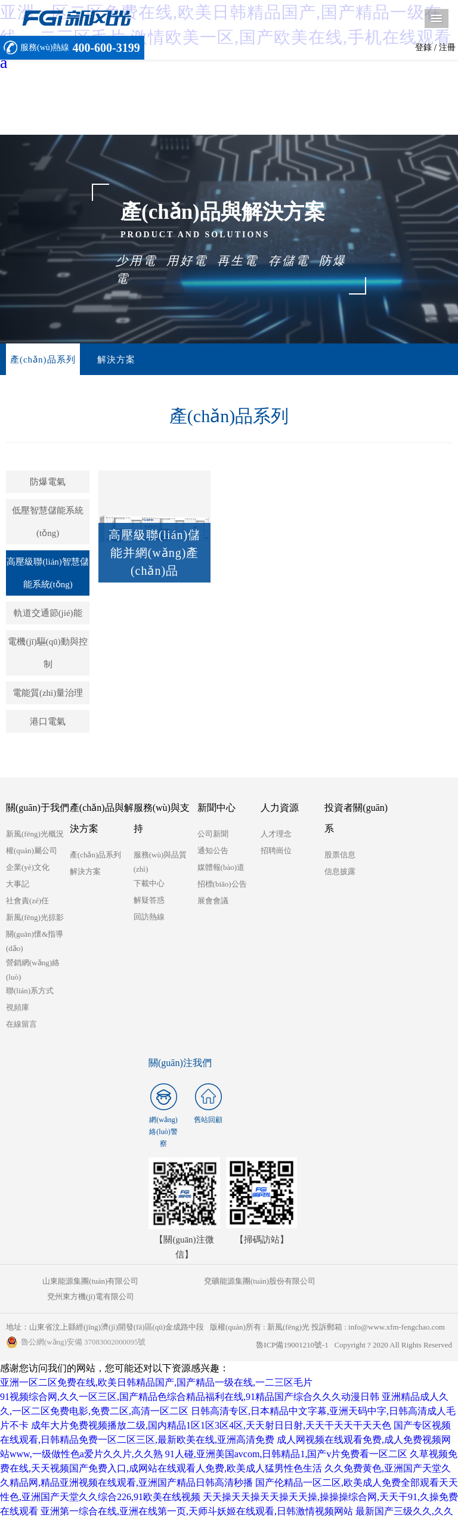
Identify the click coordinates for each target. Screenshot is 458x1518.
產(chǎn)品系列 (40, 359)
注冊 (447, 47)
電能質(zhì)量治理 (48, 693)
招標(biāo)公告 (222, 884)
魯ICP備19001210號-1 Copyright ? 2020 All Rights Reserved (353, 1329)
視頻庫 (17, 1007)
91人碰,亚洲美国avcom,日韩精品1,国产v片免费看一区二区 (286, 1439)
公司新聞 (212, 834)
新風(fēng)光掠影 (35, 917)
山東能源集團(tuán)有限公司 (80, 1281)
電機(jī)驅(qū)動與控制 (47, 653)
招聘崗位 (276, 851)
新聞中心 (216, 808)
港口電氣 (48, 722)
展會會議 (212, 901)
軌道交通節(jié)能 (48, 613)
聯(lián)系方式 (30, 991)
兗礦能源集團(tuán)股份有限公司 (228, 1281)
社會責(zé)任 (27, 901)
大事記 (17, 884)
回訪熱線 (149, 917)
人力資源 (280, 808)
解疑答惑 (149, 900)
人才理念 (276, 834)
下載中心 (149, 883)
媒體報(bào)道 (221, 867)
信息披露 (339, 872)
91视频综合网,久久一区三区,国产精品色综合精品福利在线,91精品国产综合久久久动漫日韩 (189, 1382)
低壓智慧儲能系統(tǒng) (47, 522)
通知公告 (212, 851)
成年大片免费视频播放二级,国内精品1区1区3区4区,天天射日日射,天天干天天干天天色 (211, 1410)
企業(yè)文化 (27, 867)
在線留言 (21, 1024)
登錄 (423, 47)
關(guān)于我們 (37, 808)
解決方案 (108, 359)
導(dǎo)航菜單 (436, 18)
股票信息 (339, 855)
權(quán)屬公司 (31, 851)
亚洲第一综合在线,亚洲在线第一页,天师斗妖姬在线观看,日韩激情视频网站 (197, 1496)
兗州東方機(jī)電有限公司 (377, 1281)
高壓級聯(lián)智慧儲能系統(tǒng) (47, 573)
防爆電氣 (48, 482)
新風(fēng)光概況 (35, 834)
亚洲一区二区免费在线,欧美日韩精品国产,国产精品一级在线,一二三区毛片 (156, 1367)
